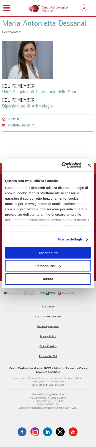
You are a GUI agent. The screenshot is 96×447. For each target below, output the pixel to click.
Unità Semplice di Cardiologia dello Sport (40, 91)
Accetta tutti (48, 253)
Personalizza (48, 266)
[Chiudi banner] (89, 165)
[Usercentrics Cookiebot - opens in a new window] (62, 165)
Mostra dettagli (70, 239)
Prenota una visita (18, 125)
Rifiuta (48, 279)
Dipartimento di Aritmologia (27, 105)
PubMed (10, 119)
